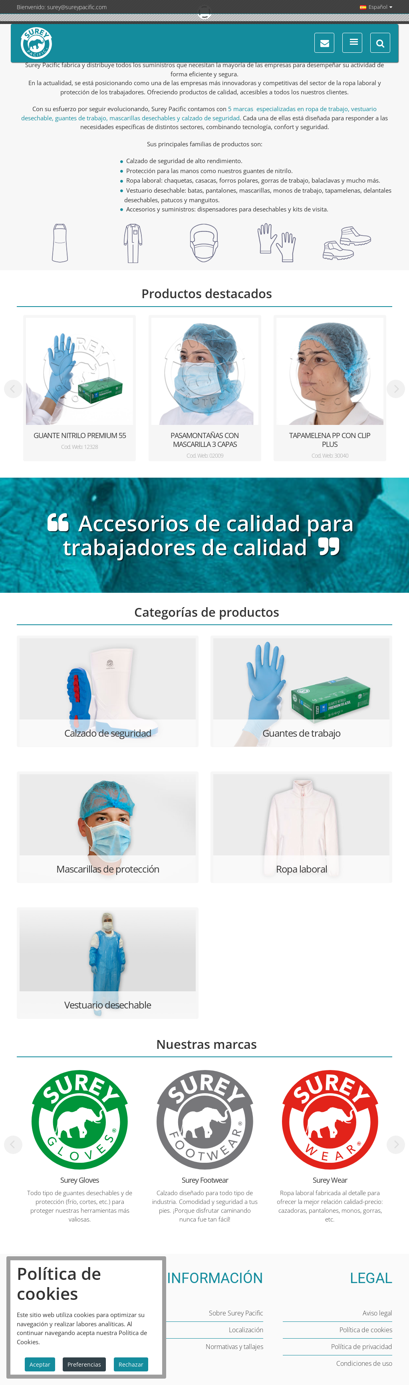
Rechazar (131, 1364)
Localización (246, 1329)
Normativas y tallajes (234, 1346)
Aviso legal (377, 1313)
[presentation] (13, 389)
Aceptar (40, 1364)
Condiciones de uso (364, 1363)
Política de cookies (366, 1329)
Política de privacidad (361, 1346)
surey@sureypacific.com (77, 7)
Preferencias (84, 1364)
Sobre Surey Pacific (236, 1313)
